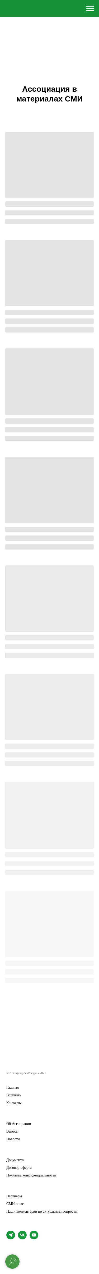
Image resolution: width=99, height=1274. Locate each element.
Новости (13, 1139)
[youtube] (34, 1238)
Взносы (12, 1131)
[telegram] (10, 1238)
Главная (12, 1088)
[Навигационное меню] (90, 8)
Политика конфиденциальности (31, 1175)
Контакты (14, 1103)
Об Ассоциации (18, 1124)
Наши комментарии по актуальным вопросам (42, 1211)
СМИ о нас (15, 1204)
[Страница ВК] (22, 1238)
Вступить (13, 1095)
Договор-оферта (19, 1168)
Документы (15, 1160)
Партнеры (14, 1196)
